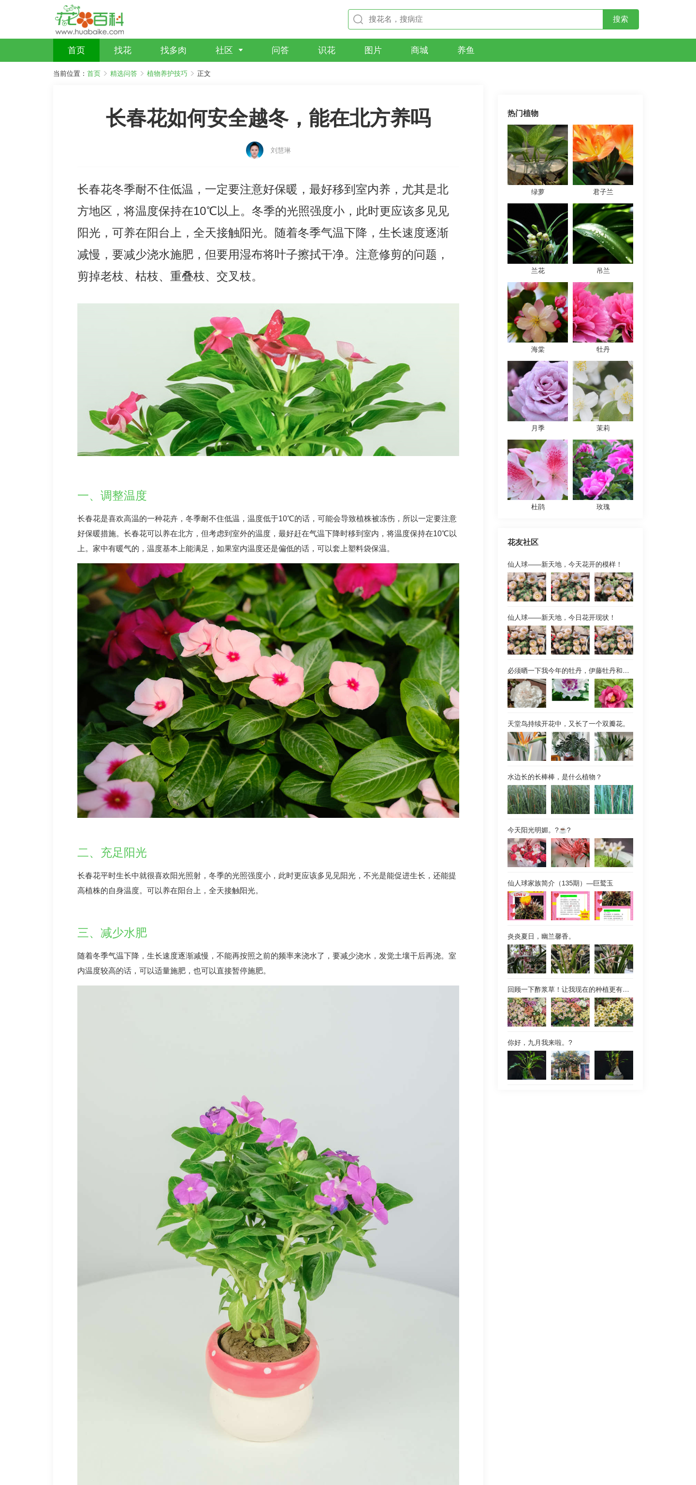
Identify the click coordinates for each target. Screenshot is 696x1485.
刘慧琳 (281, 134)
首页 (94, 73)
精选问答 (123, 73)
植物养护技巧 (167, 73)
